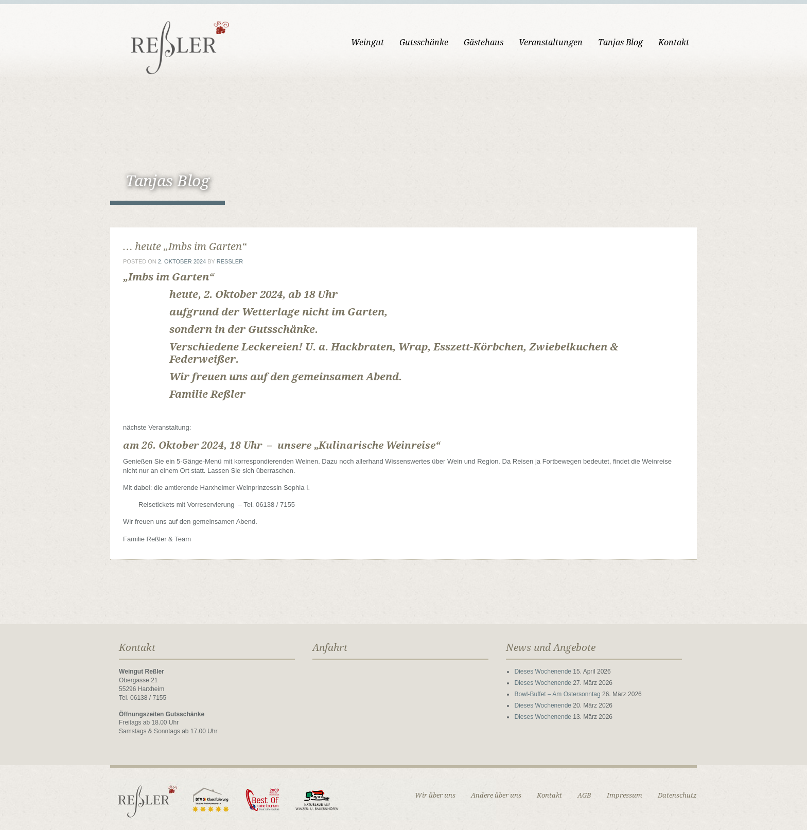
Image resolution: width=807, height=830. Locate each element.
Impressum (624, 795)
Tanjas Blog (620, 42)
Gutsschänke (423, 42)
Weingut (367, 42)
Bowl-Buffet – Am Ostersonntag (557, 694)
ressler (230, 261)
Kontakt (673, 42)
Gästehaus (483, 42)
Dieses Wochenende (542, 671)
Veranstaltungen (551, 42)
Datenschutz (677, 795)
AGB (584, 795)
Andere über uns (496, 795)
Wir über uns (435, 795)
